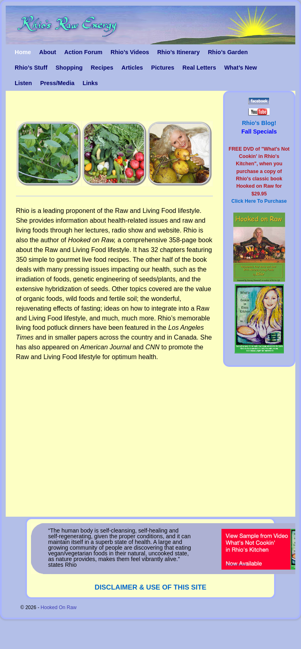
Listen (23, 83)
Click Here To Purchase (259, 201)
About (47, 52)
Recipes (102, 67)
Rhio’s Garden (228, 52)
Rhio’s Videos (130, 52)
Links (90, 83)
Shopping (68, 67)
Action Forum (83, 52)
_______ (236, 562)
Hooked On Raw (59, 607)
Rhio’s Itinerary (178, 52)
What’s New (240, 67)
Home (23, 52)
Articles (132, 67)
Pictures (163, 67)
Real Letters (199, 67)
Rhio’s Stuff (31, 67)
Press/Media (57, 83)
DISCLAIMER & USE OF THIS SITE (150, 587)
